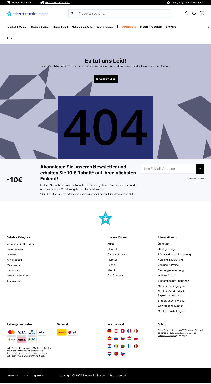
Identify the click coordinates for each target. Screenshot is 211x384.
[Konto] (186, 13)
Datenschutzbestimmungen (183, 334)
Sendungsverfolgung (171, 271)
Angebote (161, 26)
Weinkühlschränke (18, 261)
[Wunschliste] (194, 13)
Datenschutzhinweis (194, 180)
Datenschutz (14, 376)
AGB (30, 376)
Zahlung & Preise (168, 266)
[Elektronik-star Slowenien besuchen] (123, 355)
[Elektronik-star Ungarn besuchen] (129, 340)
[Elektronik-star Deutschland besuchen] (109, 332)
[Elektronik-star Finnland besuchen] (129, 347)
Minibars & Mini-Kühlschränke (25, 245)
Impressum (45, 376)
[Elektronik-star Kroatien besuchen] (109, 347)
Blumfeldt (113, 250)
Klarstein (112, 261)
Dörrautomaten (16, 266)
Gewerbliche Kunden (170, 307)
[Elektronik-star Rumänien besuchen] (116, 347)
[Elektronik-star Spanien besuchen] (109, 340)
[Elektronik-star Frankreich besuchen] (129, 332)
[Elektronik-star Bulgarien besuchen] (123, 347)
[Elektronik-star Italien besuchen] (136, 332)
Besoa (111, 266)
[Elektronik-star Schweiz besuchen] (123, 332)
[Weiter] (208, 26)
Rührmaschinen (16, 282)
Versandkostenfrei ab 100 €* (60, 2)
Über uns (163, 245)
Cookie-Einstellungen (171, 312)
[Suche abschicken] (72, 13)
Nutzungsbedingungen (168, 337)
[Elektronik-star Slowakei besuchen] (116, 340)
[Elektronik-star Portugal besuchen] (116, 355)
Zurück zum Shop (105, 79)
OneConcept (115, 276)
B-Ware (203, 26)
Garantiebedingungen (171, 287)
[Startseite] (11, 38)
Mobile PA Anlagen (18, 250)
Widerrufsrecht (167, 276)
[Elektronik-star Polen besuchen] (136, 340)
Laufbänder (14, 255)
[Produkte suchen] (119, 13)
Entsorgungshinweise (171, 302)
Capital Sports (116, 255)
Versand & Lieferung (170, 261)
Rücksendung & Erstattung (174, 255)
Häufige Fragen (167, 250)
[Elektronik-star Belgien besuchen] (136, 347)
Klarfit (111, 271)
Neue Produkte (183, 26)
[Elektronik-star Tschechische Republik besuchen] (123, 340)
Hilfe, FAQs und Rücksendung (188, 2)
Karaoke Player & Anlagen (23, 276)
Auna (110, 245)
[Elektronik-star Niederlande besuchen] (109, 355)
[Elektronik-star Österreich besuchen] (116, 332)
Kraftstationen (15, 271)
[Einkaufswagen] (202, 13)
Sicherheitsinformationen (173, 282)
